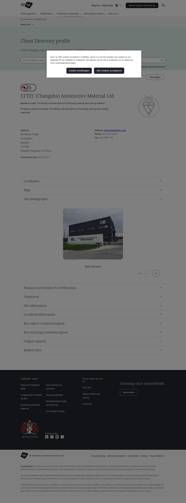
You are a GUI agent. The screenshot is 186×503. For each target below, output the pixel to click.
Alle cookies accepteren (109, 71)
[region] (94, 64)
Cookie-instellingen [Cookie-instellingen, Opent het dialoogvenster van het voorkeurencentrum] (79, 71)
